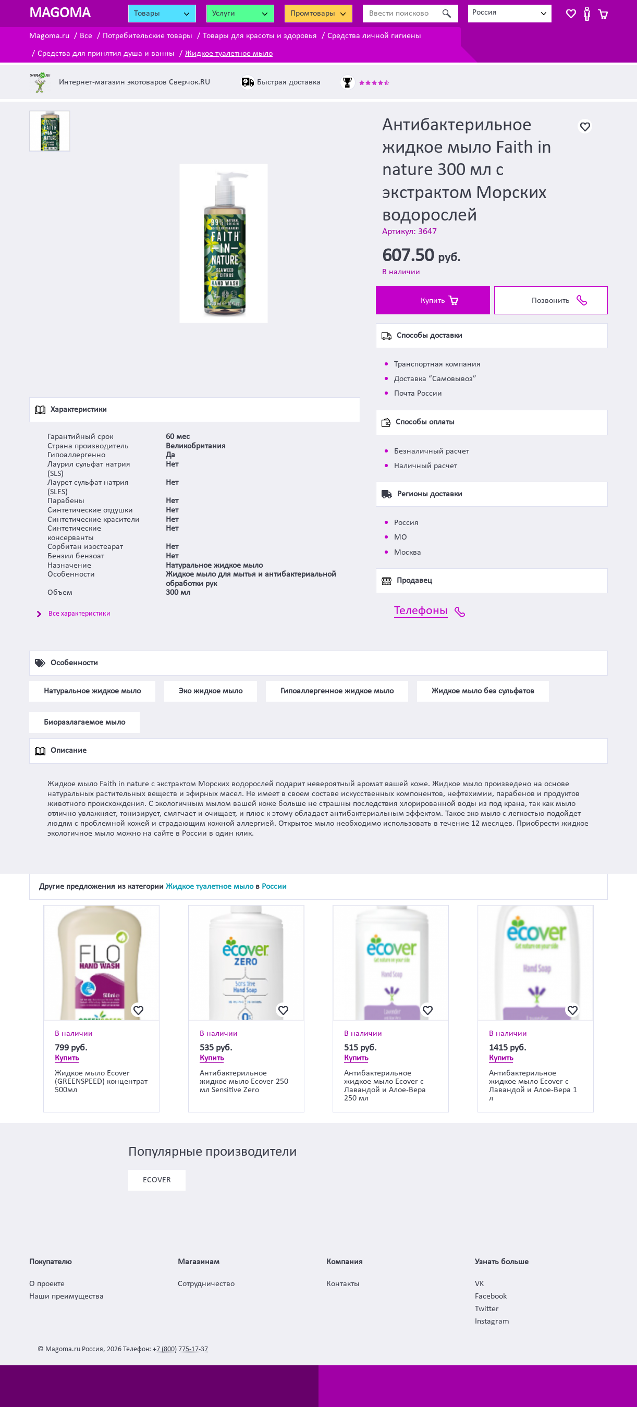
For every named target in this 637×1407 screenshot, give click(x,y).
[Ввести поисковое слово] (399, 13)
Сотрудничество (206, 1284)
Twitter (487, 1309)
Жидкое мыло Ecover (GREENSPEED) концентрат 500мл (101, 1081)
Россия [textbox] (484, 12)
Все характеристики (79, 614)
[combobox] (510, 13)
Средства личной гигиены (374, 36)
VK (479, 1284)
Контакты (343, 1284)
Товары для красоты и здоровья (260, 36)
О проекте (47, 1284)
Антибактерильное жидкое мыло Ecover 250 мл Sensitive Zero (244, 1081)
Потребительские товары (147, 36)
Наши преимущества (66, 1296)
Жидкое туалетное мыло (229, 54)
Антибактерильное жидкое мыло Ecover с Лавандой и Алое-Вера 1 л (533, 1086)
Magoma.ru (49, 36)
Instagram (492, 1321)
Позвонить (551, 301)
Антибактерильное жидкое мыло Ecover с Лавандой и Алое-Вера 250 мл (385, 1086)
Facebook (491, 1296)
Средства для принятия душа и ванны (106, 54)
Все (86, 36)
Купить (433, 301)
